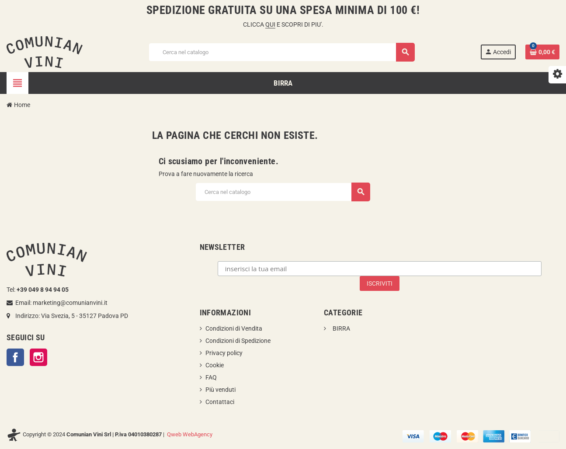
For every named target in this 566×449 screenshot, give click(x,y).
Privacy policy (224, 352)
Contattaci (219, 401)
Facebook (15, 357)
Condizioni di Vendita (233, 328)
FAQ (211, 377)
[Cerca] (281, 52)
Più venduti (220, 389)
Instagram (38, 357)
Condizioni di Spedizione (238, 340)
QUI (270, 24)
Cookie (214, 365)
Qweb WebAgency (189, 434)
